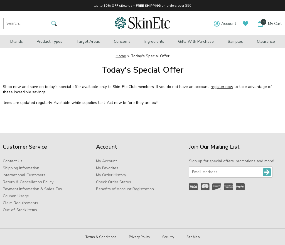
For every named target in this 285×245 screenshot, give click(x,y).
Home (121, 56)
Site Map (193, 237)
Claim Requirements (20, 203)
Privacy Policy (139, 237)
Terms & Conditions (101, 237)
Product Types (49, 41)
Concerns (122, 41)
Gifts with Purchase (196, 41)
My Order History (111, 175)
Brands (16, 41)
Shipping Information (21, 168)
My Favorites (107, 168)
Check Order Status (113, 182)
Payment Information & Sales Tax (32, 189)
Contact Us (13, 161)
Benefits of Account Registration (125, 189)
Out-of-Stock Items (20, 210)
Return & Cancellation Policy (28, 182)
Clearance (266, 41)
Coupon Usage (16, 196)
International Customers (24, 175)
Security (168, 237)
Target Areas (88, 41)
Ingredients (154, 41)
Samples (235, 41)
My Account (106, 161)
